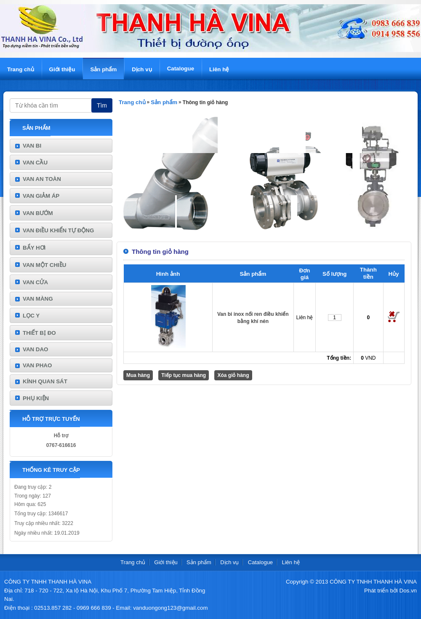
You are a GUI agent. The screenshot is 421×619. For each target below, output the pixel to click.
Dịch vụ (142, 69)
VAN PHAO (37, 365)
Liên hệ (219, 69)
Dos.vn (408, 590)
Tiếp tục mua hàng (183, 375)
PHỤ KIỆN (36, 398)
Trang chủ (20, 69)
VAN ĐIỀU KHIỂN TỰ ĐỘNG (58, 230)
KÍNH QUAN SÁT (45, 381)
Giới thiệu (62, 69)
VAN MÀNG (38, 299)
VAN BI (32, 146)
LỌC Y (31, 315)
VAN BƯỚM (38, 213)
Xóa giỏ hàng (233, 375)
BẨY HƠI (34, 248)
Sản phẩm (103, 69)
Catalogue (180, 68)
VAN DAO (35, 349)
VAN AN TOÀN (42, 179)
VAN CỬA (35, 282)
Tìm (102, 105)
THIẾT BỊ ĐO (39, 333)
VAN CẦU (35, 162)
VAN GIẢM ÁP (41, 196)
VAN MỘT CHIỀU (44, 265)
